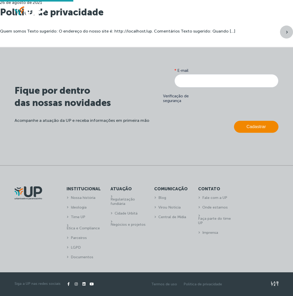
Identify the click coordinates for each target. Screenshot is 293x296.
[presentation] (238, 103)
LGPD (76, 247)
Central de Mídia (172, 217)
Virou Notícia (169, 207)
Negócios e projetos (128, 224)
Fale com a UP (214, 198)
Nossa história (83, 198)
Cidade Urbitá (126, 213)
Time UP (78, 217)
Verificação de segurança (176, 98)
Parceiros (79, 238)
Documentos (82, 257)
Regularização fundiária (122, 201)
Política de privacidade (203, 284)
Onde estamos (215, 207)
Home (136, 12)
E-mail (181, 70)
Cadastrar (256, 126)
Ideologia (79, 207)
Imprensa (210, 232)
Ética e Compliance (83, 228)
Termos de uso (164, 284)
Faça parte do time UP (214, 220)
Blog (162, 198)
